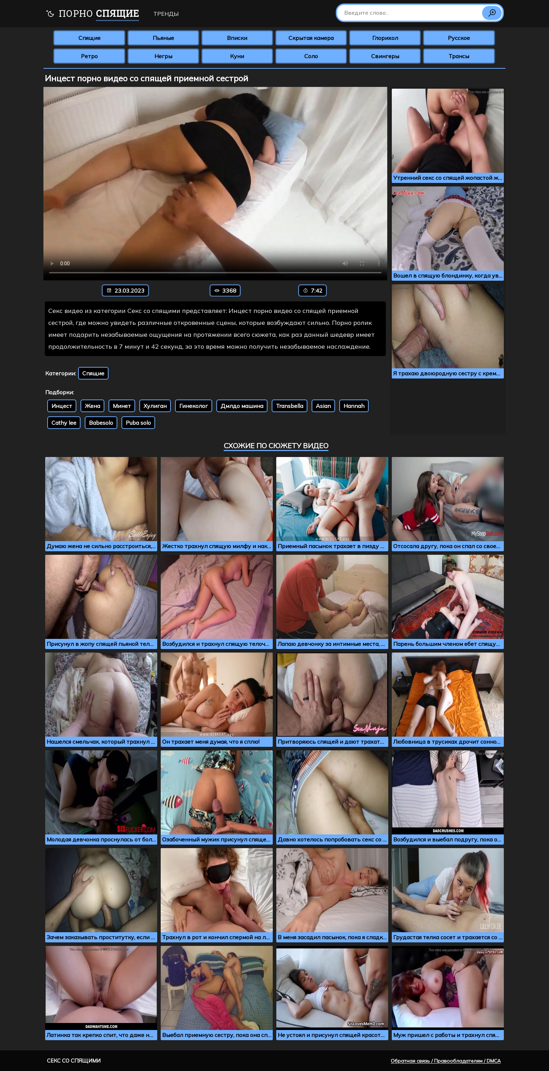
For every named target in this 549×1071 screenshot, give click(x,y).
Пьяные (163, 37)
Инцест (61, 405)
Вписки (237, 37)
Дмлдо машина (242, 405)
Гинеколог (193, 405)
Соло (311, 56)
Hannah (353, 405)
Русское (459, 37)
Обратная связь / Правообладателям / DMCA (446, 1061)
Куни (237, 56)
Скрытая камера (311, 37)
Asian (323, 405)
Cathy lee (63, 422)
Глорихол (385, 37)
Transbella (289, 405)
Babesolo (101, 422)
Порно (92, 14)
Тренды (166, 13)
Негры (163, 56)
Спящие (89, 37)
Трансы (459, 56)
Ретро (89, 56)
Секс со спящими (73, 1060)
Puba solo (138, 422)
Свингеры (385, 56)
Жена (92, 405)
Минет (122, 405)
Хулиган (155, 405)
